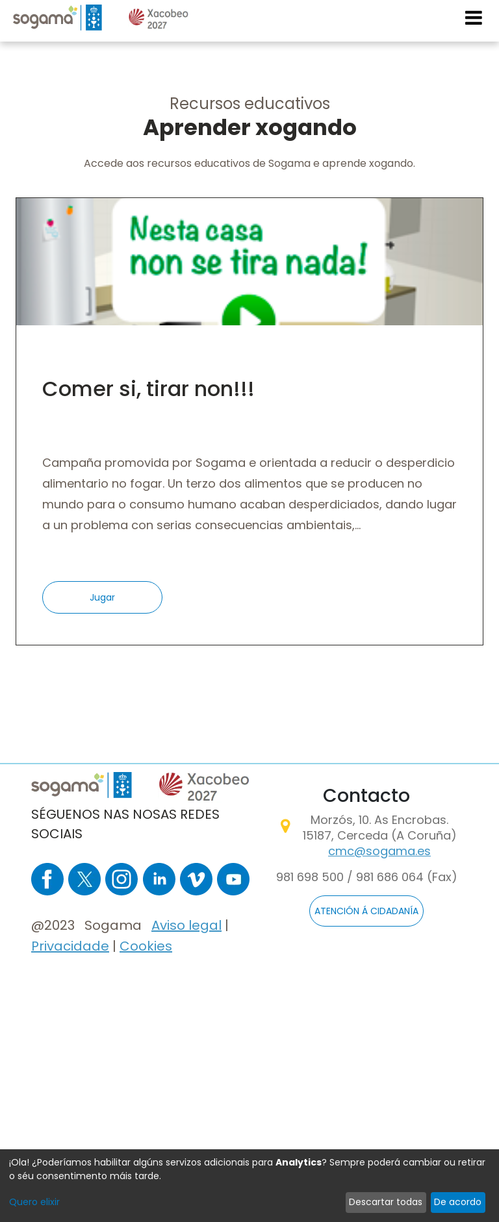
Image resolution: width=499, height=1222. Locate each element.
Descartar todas (385, 1201)
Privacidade (70, 946)
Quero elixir (34, 1201)
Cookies (146, 946)
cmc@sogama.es (379, 851)
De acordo (457, 1201)
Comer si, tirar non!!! (148, 388)
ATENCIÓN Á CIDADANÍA (366, 910)
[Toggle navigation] (474, 18)
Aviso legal (186, 925)
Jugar (102, 597)
